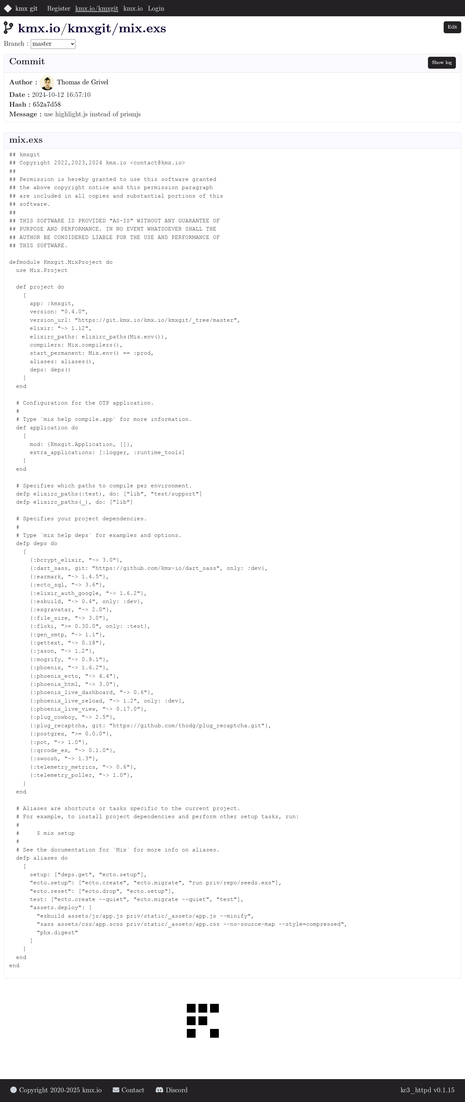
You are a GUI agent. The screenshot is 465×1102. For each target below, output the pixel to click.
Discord (171, 1090)
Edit (452, 27)
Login (156, 9)
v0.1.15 (444, 1090)
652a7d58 (47, 105)
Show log (442, 62)
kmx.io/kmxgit (96, 9)
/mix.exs (138, 29)
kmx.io (133, 9)
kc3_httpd (416, 1090)
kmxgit (89, 29)
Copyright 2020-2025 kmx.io (56, 1090)
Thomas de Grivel (74, 82)
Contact (128, 1090)
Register (58, 9)
